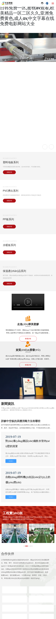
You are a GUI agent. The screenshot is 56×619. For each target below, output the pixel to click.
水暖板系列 (9, 245)
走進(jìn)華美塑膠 (28, 324)
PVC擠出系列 (10, 190)
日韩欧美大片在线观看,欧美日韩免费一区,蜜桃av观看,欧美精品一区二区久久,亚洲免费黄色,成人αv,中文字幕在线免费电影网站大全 (27, 13)
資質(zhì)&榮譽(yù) (28, 350)
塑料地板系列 (11, 162)
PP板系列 (8, 219)
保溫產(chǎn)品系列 (14, 271)
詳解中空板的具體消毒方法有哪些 (20, 421)
